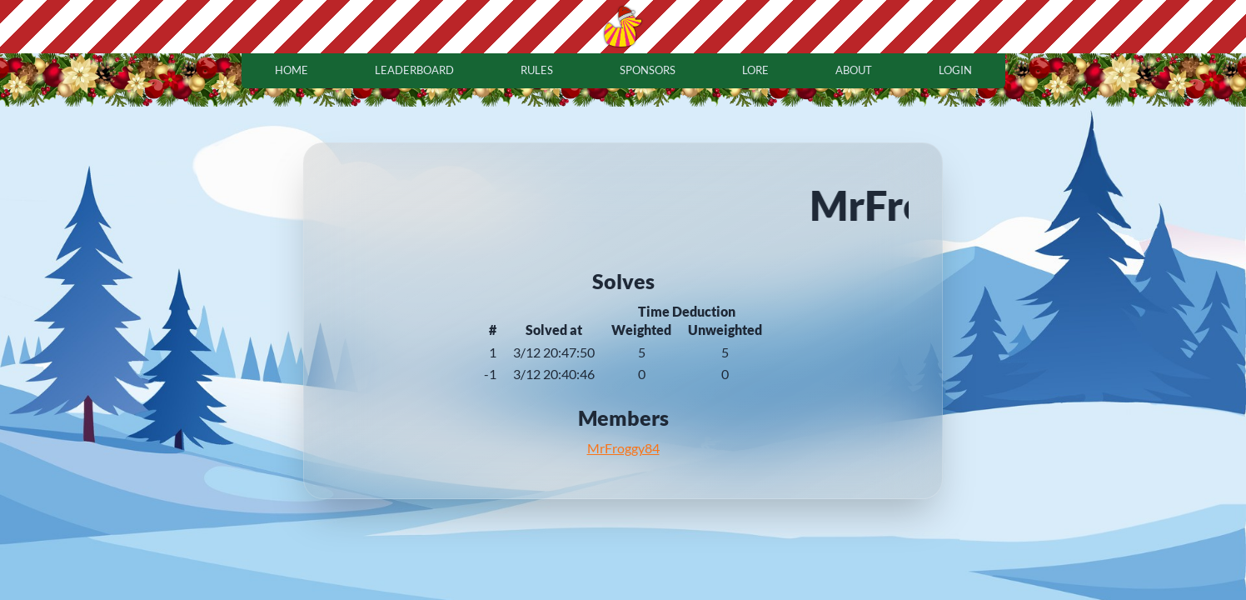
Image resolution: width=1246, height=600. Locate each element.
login (955, 70)
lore (755, 70)
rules (537, 70)
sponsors (647, 70)
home (291, 70)
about (853, 70)
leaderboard (414, 70)
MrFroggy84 (623, 448)
